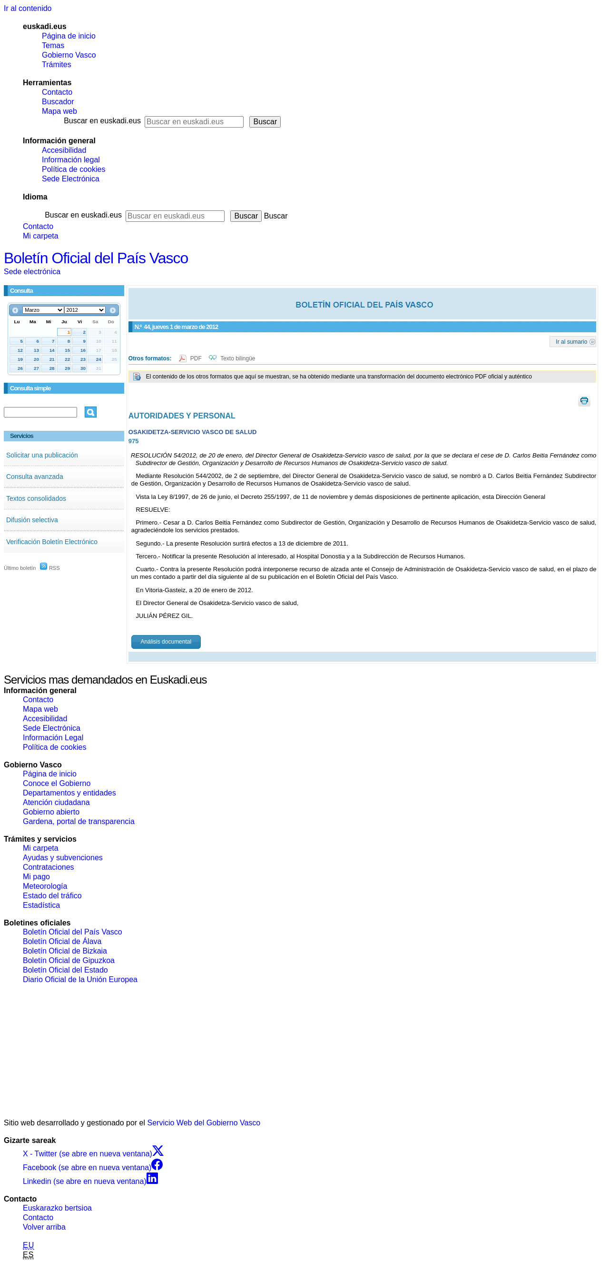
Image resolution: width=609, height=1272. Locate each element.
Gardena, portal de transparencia (79, 821)
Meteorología (45, 886)
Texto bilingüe (237, 358)
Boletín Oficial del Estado (65, 970)
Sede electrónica (32, 272)
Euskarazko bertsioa (57, 1208)
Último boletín (20, 568)
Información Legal (53, 738)
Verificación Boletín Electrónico (52, 542)
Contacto (57, 92)
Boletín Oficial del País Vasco (96, 258)
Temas (53, 45)
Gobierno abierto (51, 812)
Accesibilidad (64, 150)
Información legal (71, 160)
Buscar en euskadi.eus (102, 121)
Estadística (41, 905)
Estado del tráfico (52, 896)
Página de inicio (69, 36)
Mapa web (59, 111)
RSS (50, 568)
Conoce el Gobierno (56, 783)
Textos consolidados (36, 498)
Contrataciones (48, 867)
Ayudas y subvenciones (63, 858)
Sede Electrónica (70, 179)
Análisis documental (165, 641)
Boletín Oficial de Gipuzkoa (69, 960)
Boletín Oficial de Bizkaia (65, 951)
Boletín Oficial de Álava (62, 941)
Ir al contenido (28, 8)
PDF (196, 358)
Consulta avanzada (34, 476)
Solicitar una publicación (42, 455)
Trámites (56, 64)
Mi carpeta (41, 236)
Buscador (58, 102)
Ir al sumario (571, 341)
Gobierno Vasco (69, 55)
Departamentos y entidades (69, 793)
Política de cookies (73, 169)
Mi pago (36, 877)
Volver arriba (44, 1227)
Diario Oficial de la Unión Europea (80, 979)
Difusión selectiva (32, 520)
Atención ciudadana (56, 802)
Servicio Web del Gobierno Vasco (204, 1123)
